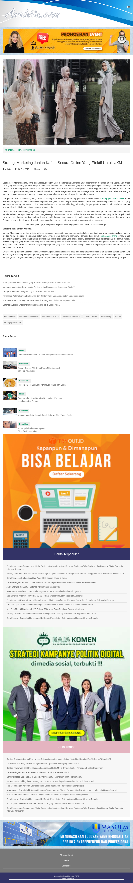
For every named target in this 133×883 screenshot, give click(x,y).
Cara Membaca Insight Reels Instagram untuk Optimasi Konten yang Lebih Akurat (42, 763)
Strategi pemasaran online (112, 198)
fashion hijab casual (71, 316)
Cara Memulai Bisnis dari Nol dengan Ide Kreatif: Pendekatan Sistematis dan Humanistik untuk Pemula (52, 618)
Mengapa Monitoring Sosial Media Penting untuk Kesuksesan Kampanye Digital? (39, 287)
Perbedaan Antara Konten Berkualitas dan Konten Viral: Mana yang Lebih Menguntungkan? (43, 296)
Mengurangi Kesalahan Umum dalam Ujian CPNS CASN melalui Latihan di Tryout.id (43, 591)
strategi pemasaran (12, 322)
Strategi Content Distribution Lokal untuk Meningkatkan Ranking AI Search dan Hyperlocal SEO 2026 (51, 613)
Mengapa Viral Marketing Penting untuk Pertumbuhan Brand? (30, 291)
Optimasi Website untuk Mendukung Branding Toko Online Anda (31, 305)
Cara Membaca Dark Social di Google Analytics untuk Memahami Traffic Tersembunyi (44, 777)
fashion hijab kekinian (28, 316)
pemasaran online (109, 236)
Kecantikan (23, 424)
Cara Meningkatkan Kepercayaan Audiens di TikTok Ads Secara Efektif (37, 772)
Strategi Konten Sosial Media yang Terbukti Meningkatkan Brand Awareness (36, 282)
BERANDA (10, 150)
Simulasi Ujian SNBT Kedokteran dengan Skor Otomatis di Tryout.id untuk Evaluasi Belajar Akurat (49, 605)
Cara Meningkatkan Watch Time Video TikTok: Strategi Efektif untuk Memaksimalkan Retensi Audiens (51, 582)
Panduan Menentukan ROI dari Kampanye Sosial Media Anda (45, 355)
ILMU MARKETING (26, 150)
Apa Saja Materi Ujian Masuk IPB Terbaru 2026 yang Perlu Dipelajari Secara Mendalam (45, 609)
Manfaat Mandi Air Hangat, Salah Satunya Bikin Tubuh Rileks (45, 415)
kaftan (118, 316)
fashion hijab (10, 316)
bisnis (21, 350)
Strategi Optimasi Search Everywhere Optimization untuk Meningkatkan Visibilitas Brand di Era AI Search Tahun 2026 (58, 759)
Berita (66, 860)
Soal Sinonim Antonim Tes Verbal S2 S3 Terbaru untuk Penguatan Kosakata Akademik (44, 596)
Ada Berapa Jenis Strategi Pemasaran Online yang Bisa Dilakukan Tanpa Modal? (39, 300)
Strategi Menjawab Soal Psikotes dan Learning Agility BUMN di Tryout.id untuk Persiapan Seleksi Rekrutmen (54, 768)
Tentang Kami (66, 855)
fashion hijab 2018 (50, 316)
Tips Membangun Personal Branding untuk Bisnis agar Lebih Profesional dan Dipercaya (45, 786)
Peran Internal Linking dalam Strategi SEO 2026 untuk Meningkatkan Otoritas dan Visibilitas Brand (50, 781)
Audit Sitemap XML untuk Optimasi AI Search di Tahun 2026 (33, 587)
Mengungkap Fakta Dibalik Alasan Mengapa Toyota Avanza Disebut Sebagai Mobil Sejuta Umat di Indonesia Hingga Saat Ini (61, 790)
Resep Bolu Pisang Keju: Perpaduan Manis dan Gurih (42, 385)
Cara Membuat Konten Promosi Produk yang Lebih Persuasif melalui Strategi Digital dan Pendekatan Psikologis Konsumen (61, 600)
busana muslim (90, 316)
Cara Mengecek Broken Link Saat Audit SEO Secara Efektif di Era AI (36, 578)
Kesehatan (23, 411)
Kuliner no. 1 (24, 381)
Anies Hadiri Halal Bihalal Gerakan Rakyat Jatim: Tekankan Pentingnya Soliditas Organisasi (47, 795)
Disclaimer (66, 866)
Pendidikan (23, 364)
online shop (106, 316)
